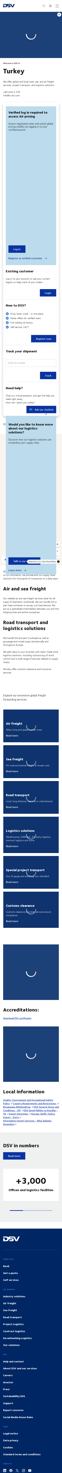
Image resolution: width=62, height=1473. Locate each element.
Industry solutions (14, 1296)
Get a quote (10, 1273)
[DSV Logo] (9, 6)
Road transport (12, 1317)
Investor (8, 1382)
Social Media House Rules (18, 1417)
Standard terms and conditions (22, 1454)
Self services (11, 1280)
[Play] (59, 15)
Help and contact (13, 1361)
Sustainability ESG (14, 1396)
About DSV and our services (20, 1368)
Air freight (9, 1303)
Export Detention (19, 1114)
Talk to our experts (24, 561)
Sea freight (10, 1310)
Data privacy (10, 1440)
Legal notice (10, 1433)
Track (48, 375)
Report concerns (13, 1410)
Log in (17, 249)
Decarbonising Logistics (17, 1338)
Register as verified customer (27, 258)
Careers (8, 1375)
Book (6, 1266)
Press (6, 1389)
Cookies (8, 1447)
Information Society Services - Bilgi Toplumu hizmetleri (27, 1122)
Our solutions (11, 1345)
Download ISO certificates (17, 1018)
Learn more (17, 570)
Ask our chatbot (41, 409)
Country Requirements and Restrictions (35, 1103)
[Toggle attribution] (58, 562)
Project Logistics (13, 1324)
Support (8, 1403)
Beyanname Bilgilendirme (17, 1107)
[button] (16, 1210)
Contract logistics (14, 1331)
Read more (12, 735)
